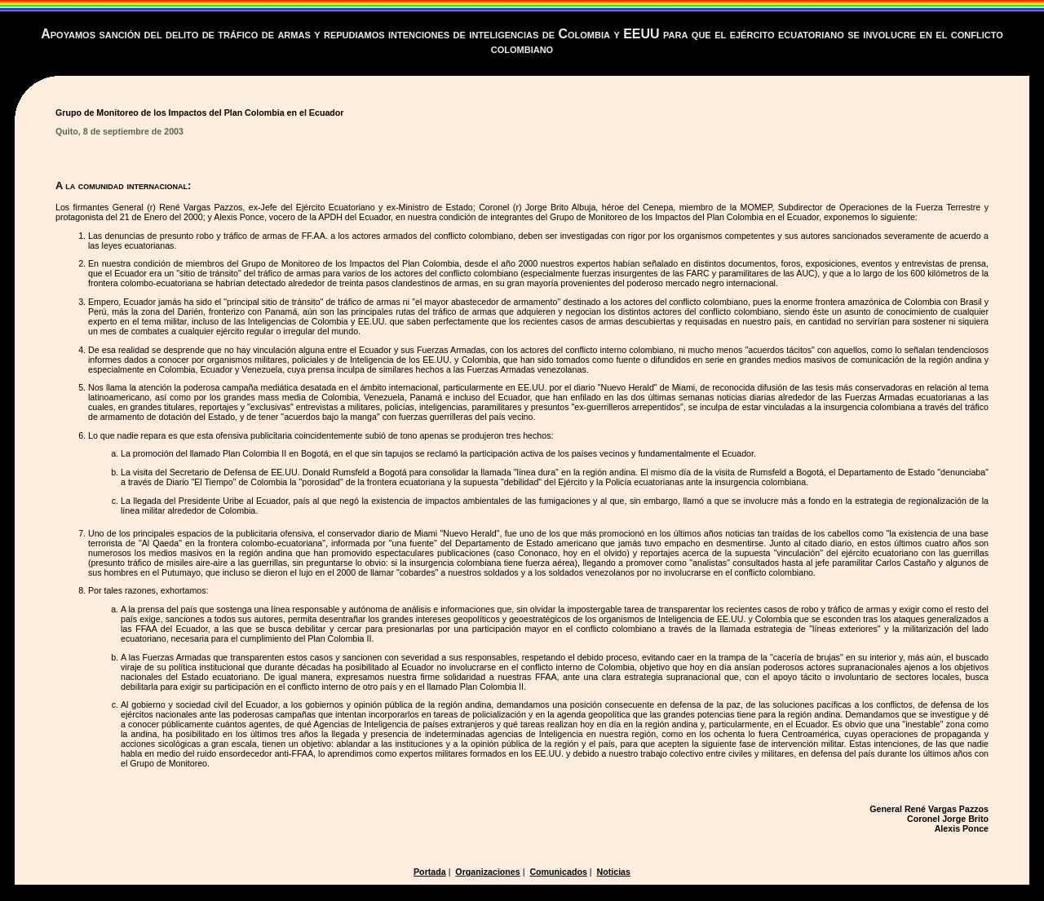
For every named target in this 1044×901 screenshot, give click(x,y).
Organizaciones (487, 872)
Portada (430, 872)
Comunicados (557, 872)
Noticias (613, 872)
